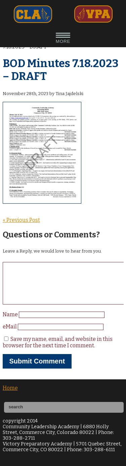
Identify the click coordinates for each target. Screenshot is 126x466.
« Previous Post (21, 220)
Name (11, 322)
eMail (10, 334)
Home (10, 396)
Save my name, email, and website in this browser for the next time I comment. (58, 350)
